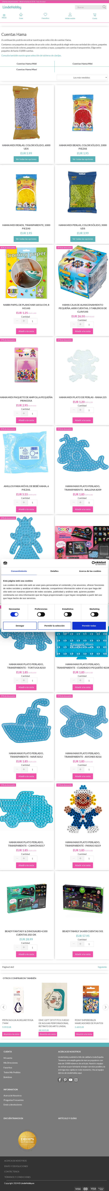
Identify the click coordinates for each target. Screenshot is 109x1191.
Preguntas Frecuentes (14, 1100)
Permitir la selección (54, 626)
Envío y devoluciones (13, 1104)
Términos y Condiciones (17, 1177)
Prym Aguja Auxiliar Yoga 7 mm (17, 1021)
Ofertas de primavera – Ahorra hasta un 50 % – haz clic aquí (23, 2)
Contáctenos (11, 1171)
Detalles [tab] (54, 571)
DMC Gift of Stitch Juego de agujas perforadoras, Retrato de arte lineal (54, 1023)
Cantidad (25, 316)
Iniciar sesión (70, 16)
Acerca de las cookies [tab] (90, 571)
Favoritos (45, 16)
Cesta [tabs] (94, 16)
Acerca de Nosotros (13, 1095)
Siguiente (102, 967)
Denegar (20, 626)
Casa (21, 16)
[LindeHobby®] (12, 7)
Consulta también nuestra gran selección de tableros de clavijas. (31, 55)
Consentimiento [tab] (19, 571)
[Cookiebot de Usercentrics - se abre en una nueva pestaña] (94, 563)
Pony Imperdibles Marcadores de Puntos (89, 1021)
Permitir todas (89, 626)
